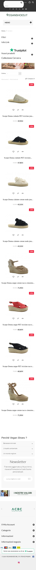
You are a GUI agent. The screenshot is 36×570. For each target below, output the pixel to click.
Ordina (3, 73)
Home (3, 31)
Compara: (31, 78)
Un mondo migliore (9, 453)
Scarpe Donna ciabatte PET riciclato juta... (18, 116)
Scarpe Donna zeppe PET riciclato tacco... (18, 325)
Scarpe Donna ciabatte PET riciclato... (18, 158)
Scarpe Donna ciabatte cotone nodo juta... (18, 200)
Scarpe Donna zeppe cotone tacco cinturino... (18, 283)
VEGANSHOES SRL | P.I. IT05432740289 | (18, 556)
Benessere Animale (9, 443)
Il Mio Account (8, 524)
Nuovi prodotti (8, 53)
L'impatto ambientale (10, 448)
